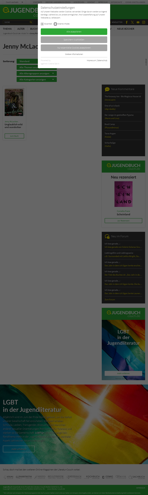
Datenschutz (102, 60)
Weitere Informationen (74, 54)
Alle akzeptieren (74, 31)
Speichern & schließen (74, 39)
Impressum (91, 60)
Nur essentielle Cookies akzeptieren (74, 47)
